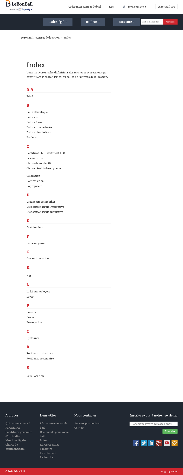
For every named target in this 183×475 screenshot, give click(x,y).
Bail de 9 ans (34, 122)
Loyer (30, 296)
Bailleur (93, 22)
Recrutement (48, 453)
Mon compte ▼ (137, 6)
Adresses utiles (49, 444)
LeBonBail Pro (166, 6)
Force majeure (36, 243)
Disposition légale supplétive (45, 212)
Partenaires (12, 427)
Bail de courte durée (39, 127)
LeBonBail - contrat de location (40, 37)
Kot (29, 276)
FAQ (111, 6)
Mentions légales (15, 440)
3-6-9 (30, 96)
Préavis (31, 312)
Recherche (46, 457)
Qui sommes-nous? (17, 423)
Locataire (126, 22)
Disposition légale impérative (45, 206)
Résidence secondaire (40, 358)
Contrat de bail (36, 181)
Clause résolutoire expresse (44, 168)
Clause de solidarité (39, 163)
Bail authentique (37, 112)
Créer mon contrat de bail (85, 6)
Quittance (33, 338)
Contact (79, 427)
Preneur (32, 317)
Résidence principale (40, 353)
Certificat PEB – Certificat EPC (46, 153)
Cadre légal (58, 22)
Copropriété (34, 186)
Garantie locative (38, 258)
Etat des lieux (35, 227)
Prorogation (34, 322)
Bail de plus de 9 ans (39, 132)
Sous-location (35, 376)
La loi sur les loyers (38, 291)
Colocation (33, 175)
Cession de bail (36, 158)
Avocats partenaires (87, 423)
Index (43, 440)
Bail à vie (32, 117)
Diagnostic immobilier (41, 201)
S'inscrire (46, 448)
